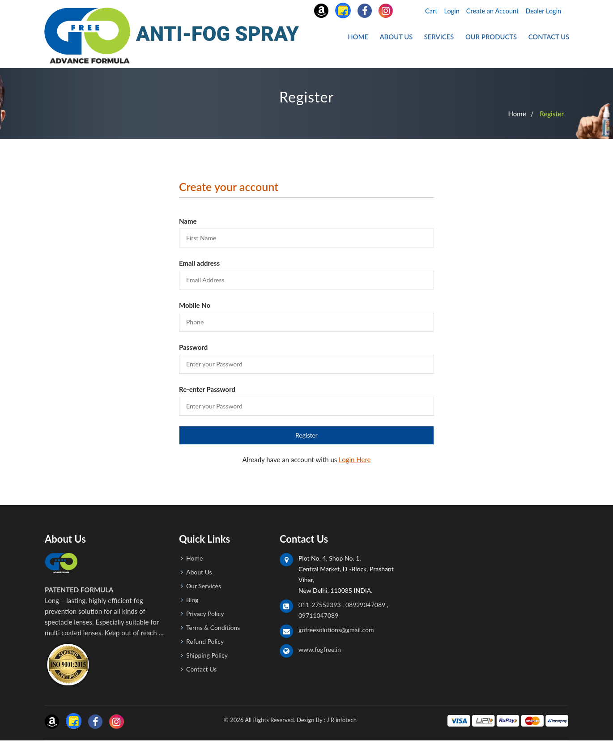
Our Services (203, 589)
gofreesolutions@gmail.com (336, 633)
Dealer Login (543, 11)
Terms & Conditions (213, 630)
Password (193, 350)
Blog (192, 603)
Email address (199, 266)
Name (188, 224)
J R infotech (342, 723)
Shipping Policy (207, 658)
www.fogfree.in (319, 652)
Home (367, 39)
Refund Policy (205, 644)
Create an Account (490, 11)
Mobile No (194, 308)
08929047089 (365, 608)
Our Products (494, 39)
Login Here (354, 463)
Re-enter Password (207, 392)
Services (444, 39)
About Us (403, 39)
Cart (425, 11)
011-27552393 (319, 608)
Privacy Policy (205, 617)
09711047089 (318, 618)
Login (447, 11)
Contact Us (549, 39)
